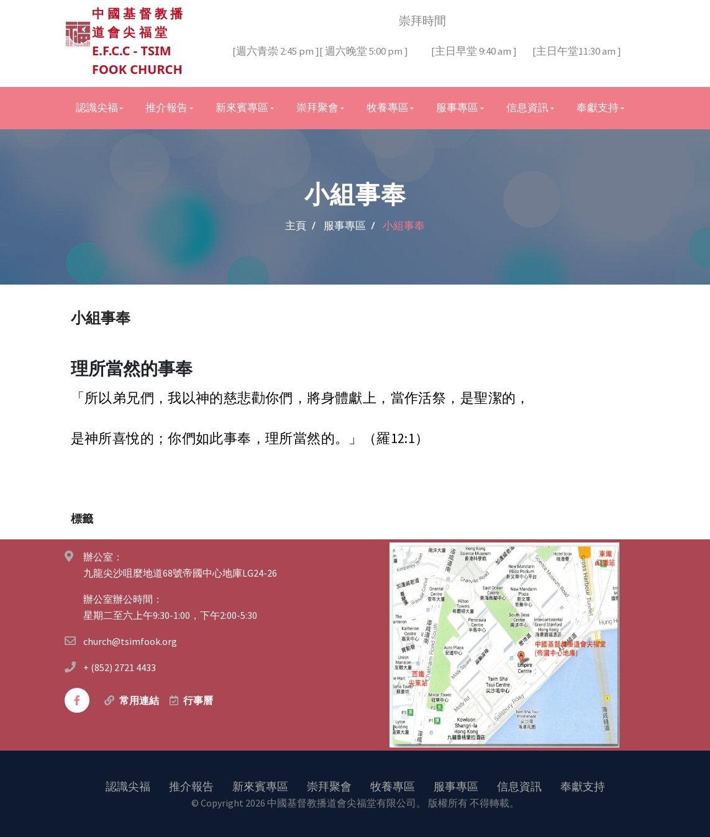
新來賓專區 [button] (242, 107)
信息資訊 (519, 786)
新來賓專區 (260, 786)
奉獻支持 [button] (597, 107)
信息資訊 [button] (527, 107)
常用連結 (139, 700)
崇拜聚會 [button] (317, 107)
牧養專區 (392, 786)
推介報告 (191, 786)
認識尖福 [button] (97, 107)
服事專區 (456, 786)
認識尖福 (128, 786)
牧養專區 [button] (387, 107)
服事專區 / (349, 225)
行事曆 (198, 700)
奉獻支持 (582, 786)
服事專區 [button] (457, 107)
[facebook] (77, 700)
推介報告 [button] (166, 107)
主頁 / (300, 225)
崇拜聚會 (329, 786)
